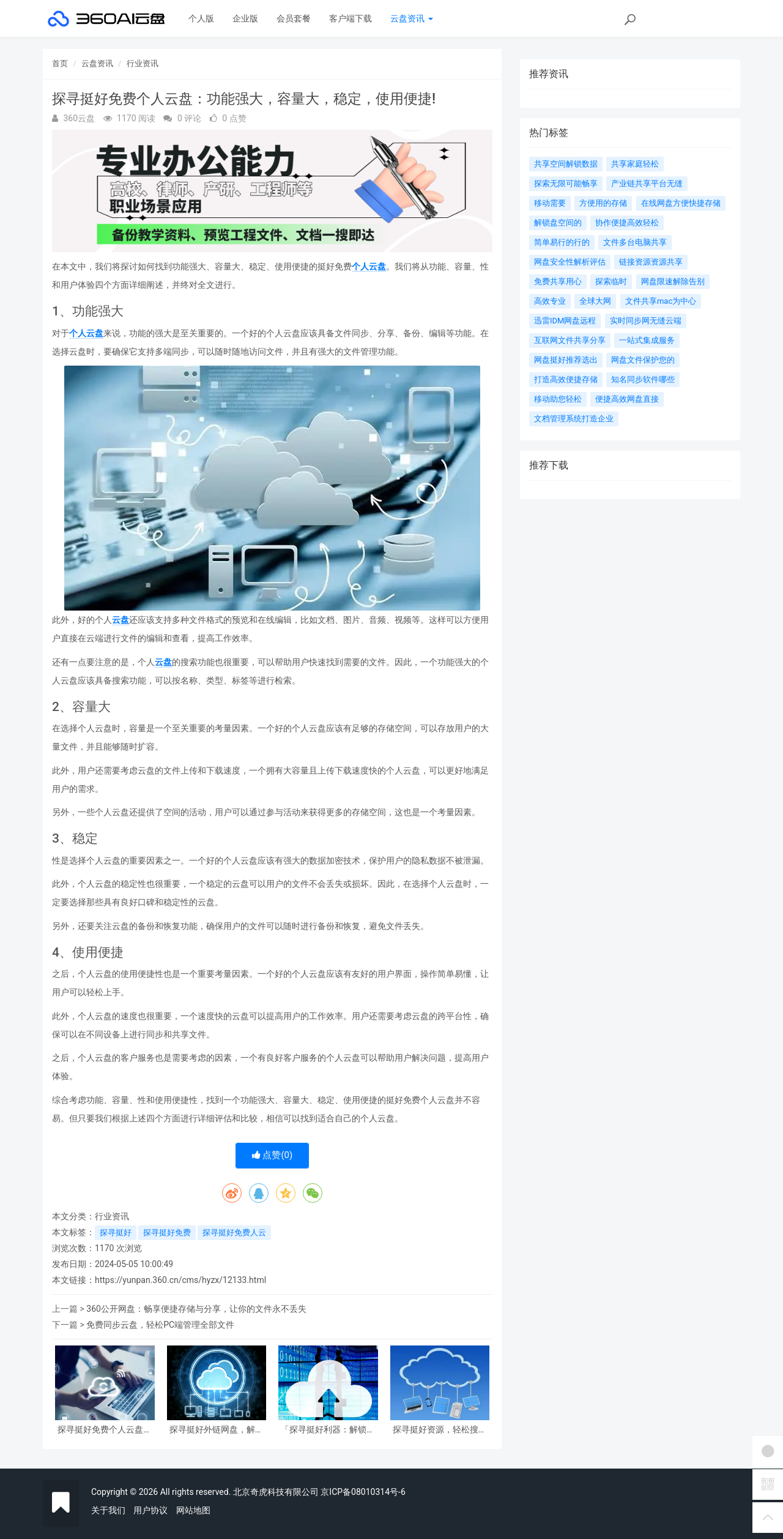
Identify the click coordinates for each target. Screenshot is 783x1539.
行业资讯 (142, 63)
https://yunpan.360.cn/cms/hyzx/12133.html (180, 1280)
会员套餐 (293, 18)
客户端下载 (350, 18)
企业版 (245, 18)
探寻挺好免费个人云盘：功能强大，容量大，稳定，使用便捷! (105, 1429)
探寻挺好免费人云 (234, 1232)
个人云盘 (369, 266)
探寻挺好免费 (167, 1232)
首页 (60, 63)
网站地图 (193, 1510)
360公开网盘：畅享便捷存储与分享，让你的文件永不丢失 (196, 1309)
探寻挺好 (116, 1232)
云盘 (120, 620)
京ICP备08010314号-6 (363, 1492)
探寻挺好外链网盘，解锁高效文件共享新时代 (216, 1429)
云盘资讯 (411, 18)
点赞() (272, 1155)
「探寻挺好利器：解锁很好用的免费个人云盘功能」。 (328, 1429)
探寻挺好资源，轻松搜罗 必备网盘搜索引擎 (440, 1429)
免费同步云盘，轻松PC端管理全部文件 (160, 1325)
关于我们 (108, 1510)
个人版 (201, 18)
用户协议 (150, 1510)
